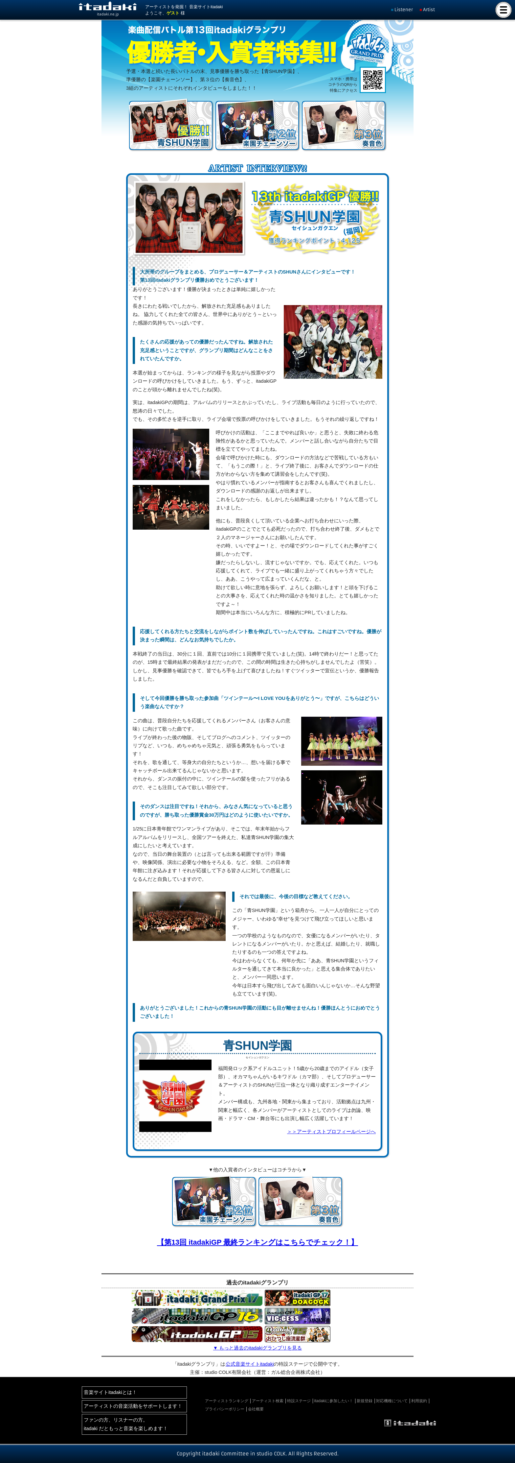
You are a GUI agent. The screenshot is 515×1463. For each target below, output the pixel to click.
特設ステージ (299, 1401)
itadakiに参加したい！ (333, 1401)
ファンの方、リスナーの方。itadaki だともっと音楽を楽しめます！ (126, 1424)
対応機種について (392, 1401)
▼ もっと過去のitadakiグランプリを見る (257, 1348)
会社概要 (256, 1409)
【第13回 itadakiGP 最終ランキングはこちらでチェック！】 (257, 1242)
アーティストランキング (226, 1401)
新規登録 (364, 1401)
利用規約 (419, 1401)
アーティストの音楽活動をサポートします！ (133, 1406)
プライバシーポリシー (224, 1409)
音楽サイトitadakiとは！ (110, 1392)
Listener (403, 9)
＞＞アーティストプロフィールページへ (331, 1131)
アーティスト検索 (267, 1401)
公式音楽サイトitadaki (250, 1364)
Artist (429, 9)
